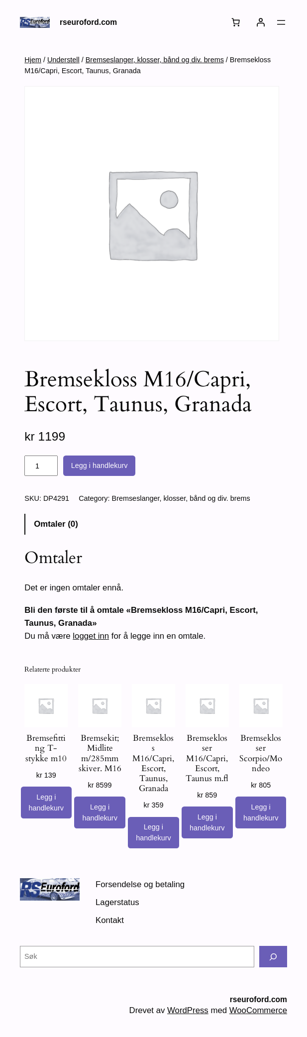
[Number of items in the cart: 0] (235, 22)
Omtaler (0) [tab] (56, 524)
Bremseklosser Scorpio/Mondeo (260, 753)
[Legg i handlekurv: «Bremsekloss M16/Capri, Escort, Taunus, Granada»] (153, 833)
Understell (63, 60)
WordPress (187, 1010)
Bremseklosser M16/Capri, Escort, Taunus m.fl (207, 758)
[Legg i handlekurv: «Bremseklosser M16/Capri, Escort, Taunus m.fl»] (207, 822)
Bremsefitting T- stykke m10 (46, 748)
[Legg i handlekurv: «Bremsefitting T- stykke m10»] (46, 802)
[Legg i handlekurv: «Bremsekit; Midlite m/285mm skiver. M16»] (99, 812)
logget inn (91, 636)
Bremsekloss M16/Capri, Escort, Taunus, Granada (153, 763)
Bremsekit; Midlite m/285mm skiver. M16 (100, 753)
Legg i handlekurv (99, 465)
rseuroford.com (88, 22)
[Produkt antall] (40, 466)
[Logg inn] (260, 22)
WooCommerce (258, 1010)
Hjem (32, 60)
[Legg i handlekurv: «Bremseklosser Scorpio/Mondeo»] (260, 812)
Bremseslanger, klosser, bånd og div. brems (155, 60)
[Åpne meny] (281, 22)
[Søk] (273, 956)
